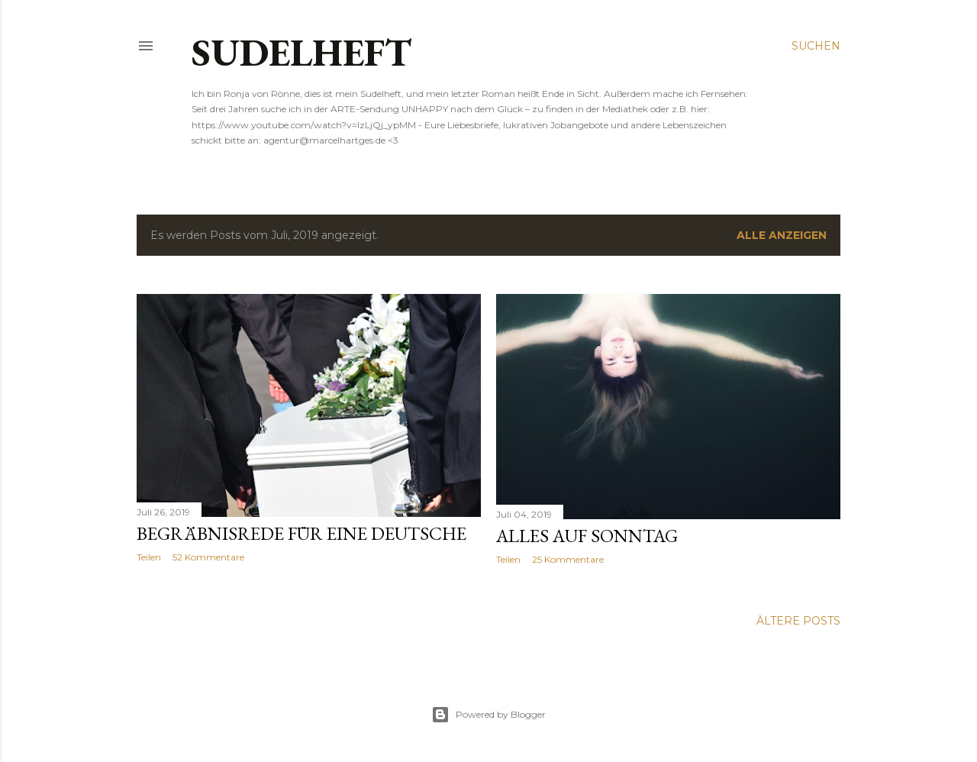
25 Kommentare (568, 559)
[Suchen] (816, 45)
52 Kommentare (208, 557)
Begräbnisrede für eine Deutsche (301, 533)
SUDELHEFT (301, 52)
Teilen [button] (149, 557)
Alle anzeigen (782, 235)
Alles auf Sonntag (587, 535)
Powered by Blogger (488, 714)
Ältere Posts (798, 621)
